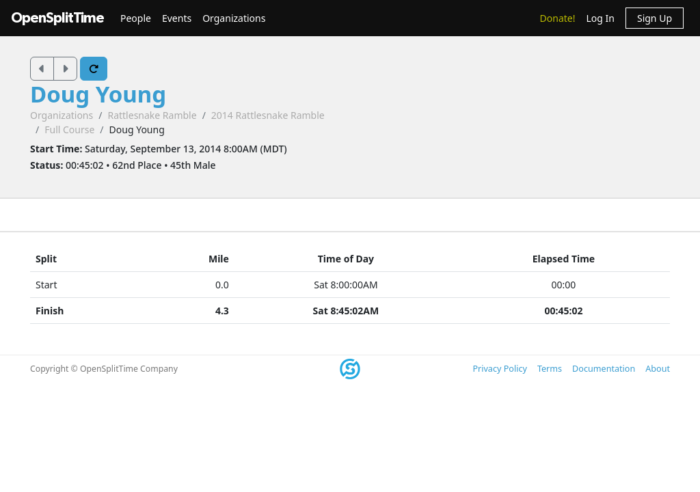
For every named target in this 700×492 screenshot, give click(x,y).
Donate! (558, 18)
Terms (549, 368)
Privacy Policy (499, 368)
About (657, 368)
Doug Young (98, 94)
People (135, 18)
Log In (600, 18)
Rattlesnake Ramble (151, 115)
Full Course (69, 129)
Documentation (603, 368)
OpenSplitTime (57, 18)
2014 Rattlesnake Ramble (268, 115)
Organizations (233, 18)
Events (176, 18)
